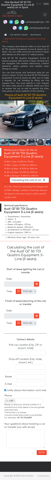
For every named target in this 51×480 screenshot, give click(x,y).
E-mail (8, 384)
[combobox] (10, 400)
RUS (39, 4)
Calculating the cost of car (29, 180)
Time (9, 291)
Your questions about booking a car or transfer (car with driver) (24, 425)
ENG (46, 4)
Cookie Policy (43, 476)
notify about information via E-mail (25, 390)
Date (9, 279)
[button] (48, 119)
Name (8, 376)
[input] (19, 284)
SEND (41, 452)
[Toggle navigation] (45, 14)
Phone (8, 395)
